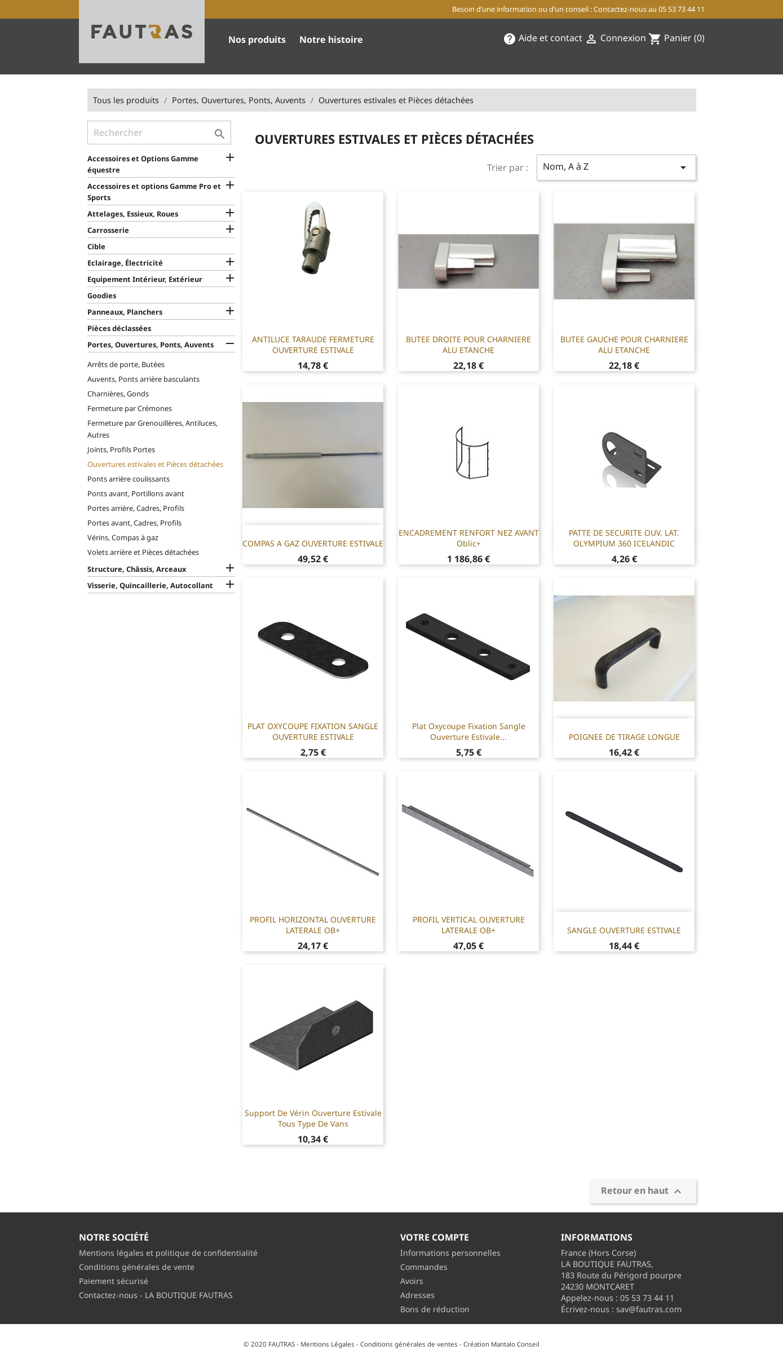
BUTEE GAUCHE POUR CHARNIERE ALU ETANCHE (624, 345)
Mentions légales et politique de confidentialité (168, 1252)
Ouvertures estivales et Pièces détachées (155, 464)
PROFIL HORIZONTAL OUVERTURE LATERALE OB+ (313, 925)
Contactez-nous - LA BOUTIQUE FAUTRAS (156, 1295)
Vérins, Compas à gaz (122, 537)
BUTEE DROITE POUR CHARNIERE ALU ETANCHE (468, 345)
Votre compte (434, 1237)
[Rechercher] (159, 132)
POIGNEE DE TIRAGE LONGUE (624, 736)
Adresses (417, 1295)
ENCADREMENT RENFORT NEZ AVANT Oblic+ (469, 538)
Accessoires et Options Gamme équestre (142, 164)
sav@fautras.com (649, 1309)
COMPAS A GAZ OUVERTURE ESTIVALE (312, 543)
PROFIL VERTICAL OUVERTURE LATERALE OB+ (469, 925)
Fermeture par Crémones (129, 408)
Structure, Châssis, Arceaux (136, 569)
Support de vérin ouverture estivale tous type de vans (313, 1118)
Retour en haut (642, 1192)
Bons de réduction (435, 1309)
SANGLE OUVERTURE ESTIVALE (624, 930)
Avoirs (411, 1281)
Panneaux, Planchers (124, 312)
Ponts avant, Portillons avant (135, 493)
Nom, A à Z (616, 167)
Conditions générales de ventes (409, 1344)
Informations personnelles (450, 1252)
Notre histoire (331, 39)
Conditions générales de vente (136, 1266)
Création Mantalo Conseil (501, 1344)
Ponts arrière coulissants (128, 479)
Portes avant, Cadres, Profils (134, 523)
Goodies (101, 295)
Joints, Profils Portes (121, 449)
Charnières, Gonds (118, 394)
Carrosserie (108, 230)
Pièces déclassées (119, 328)
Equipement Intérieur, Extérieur (144, 279)
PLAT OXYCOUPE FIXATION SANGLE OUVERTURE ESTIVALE (312, 732)
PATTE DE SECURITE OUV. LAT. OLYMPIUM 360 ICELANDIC (624, 538)
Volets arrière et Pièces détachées (143, 552)
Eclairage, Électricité (125, 263)
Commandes (424, 1266)
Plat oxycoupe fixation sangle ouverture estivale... (468, 732)
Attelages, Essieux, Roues (132, 214)
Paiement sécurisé (113, 1281)
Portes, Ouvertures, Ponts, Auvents (150, 344)
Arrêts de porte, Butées (126, 364)
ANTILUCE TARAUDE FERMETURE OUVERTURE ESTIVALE (313, 345)
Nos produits (257, 39)
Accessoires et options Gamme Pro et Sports (154, 191)
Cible (96, 246)
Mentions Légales (327, 1344)
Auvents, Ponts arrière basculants (143, 379)
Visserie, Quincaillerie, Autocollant (150, 585)
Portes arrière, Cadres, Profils (135, 508)
